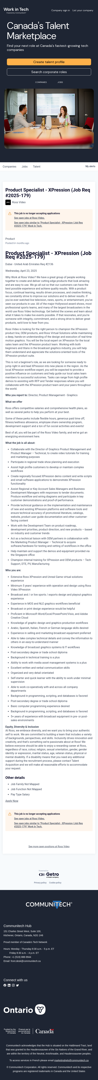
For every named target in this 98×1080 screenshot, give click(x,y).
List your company (83, 10)
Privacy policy (40, 883)
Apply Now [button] (11, 801)
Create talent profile (49, 62)
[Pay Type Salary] (52, 794)
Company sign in (60, 10)
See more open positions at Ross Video (49, 846)
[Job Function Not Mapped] (52, 789)
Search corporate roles (49, 72)
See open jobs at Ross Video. (29, 218)
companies (9, 166)
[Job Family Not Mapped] (52, 784)
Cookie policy (55, 883)
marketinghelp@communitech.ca (71, 1060)
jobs (25, 166)
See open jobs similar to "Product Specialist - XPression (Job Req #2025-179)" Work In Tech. (48, 224)
